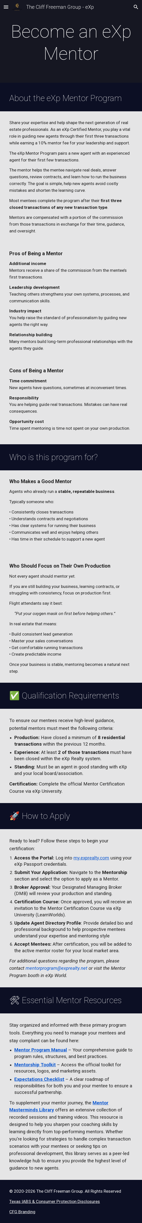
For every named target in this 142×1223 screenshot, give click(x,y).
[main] (70, 43)
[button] (6, 7)
